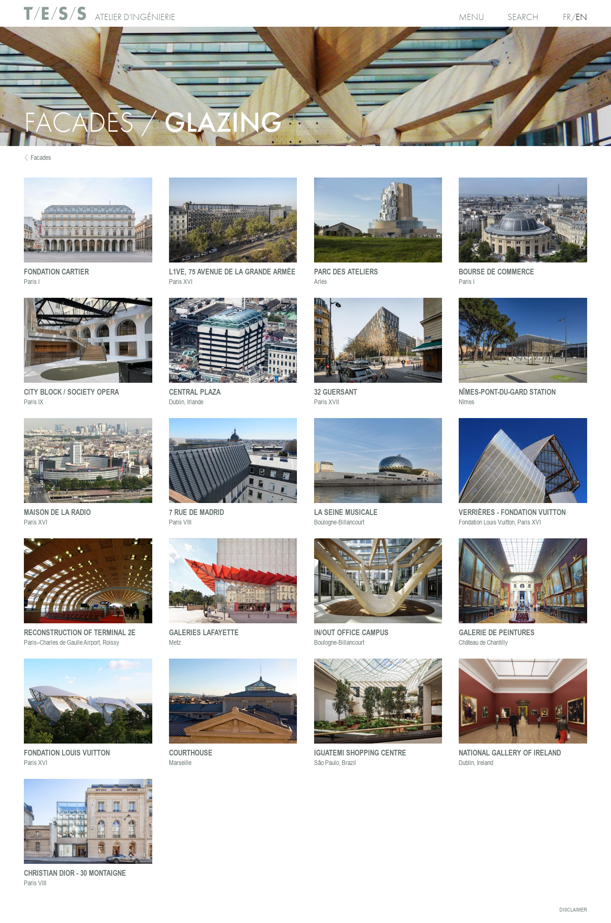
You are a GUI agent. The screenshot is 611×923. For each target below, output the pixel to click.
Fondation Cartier (56, 271)
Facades (41, 157)
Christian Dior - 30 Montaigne (75, 872)
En (581, 17)
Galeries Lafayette (204, 632)
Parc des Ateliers (346, 271)
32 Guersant (335, 391)
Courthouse (190, 752)
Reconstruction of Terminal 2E (80, 632)
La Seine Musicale (346, 511)
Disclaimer (573, 909)
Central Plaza (195, 391)
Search (522, 17)
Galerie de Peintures (497, 632)
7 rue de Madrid (196, 511)
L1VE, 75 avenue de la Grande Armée (232, 271)
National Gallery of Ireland (510, 752)
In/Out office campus (351, 632)
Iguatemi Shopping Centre (360, 752)
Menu (471, 17)
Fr (567, 17)
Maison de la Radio (57, 511)
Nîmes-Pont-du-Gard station (507, 391)
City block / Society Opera (71, 391)
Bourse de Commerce (496, 271)
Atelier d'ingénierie (135, 17)
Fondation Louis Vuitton (67, 752)
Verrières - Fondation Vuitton (512, 511)
